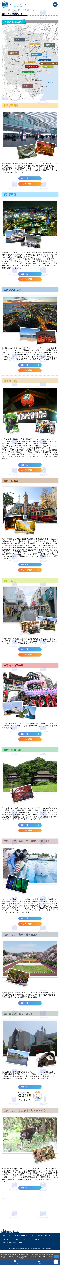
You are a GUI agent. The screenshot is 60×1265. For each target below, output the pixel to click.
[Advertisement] (30, 1224)
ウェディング (14, 1248)
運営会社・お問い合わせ (9, 1252)
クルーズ (5, 1248)
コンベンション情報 (36, 1245)
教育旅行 (47, 1245)
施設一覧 (25, 179)
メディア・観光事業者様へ (21, 1245)
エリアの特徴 (27, 184)
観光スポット (11, 10)
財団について (6, 1245)
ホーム (3, 10)
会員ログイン (22, 1252)
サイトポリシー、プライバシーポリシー (32, 1248)
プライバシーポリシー (8, 1258)
